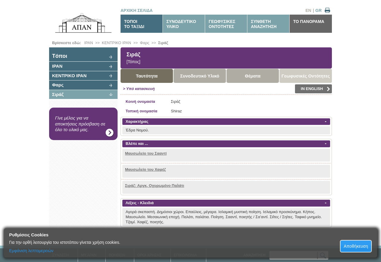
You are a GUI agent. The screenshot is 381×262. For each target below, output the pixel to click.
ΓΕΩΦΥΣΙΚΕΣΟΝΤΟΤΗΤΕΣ (222, 24)
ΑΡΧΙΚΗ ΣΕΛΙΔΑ (137, 10)
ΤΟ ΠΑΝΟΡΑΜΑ (308, 21)
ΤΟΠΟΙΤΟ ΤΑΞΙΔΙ (134, 24)
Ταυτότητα (147, 75)
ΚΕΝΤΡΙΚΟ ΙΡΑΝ (116, 43)
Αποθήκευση (356, 246)
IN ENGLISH (315, 88)
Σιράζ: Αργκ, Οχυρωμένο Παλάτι (154, 185)
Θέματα (252, 75)
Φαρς (144, 43)
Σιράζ (163, 43)
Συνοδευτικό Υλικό (199, 75)
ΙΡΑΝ (88, 43)
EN (308, 10)
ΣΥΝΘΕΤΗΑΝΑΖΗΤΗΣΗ (264, 24)
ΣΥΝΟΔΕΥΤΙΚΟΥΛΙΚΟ (181, 24)
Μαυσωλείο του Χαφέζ (145, 169)
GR (319, 10)
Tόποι (59, 56)
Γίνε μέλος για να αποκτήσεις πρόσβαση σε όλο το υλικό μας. (80, 123)
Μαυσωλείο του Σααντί (146, 153)
